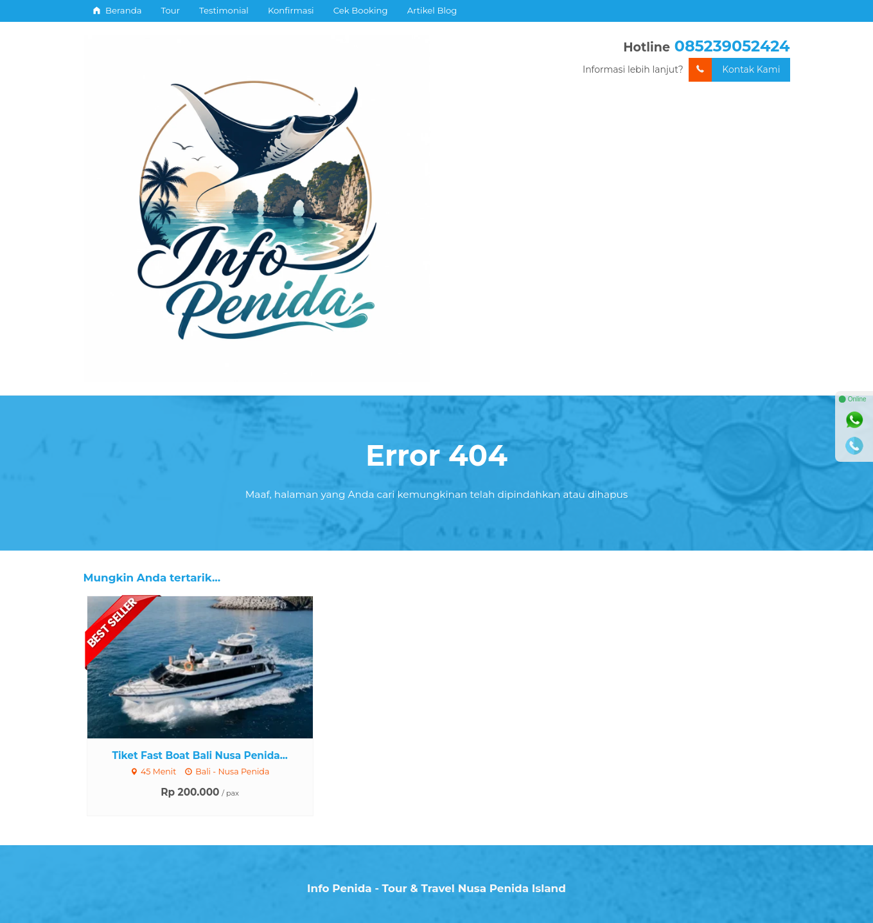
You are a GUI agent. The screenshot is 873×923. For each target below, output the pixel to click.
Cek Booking (360, 10)
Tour (171, 10)
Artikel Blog (432, 10)
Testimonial (224, 10)
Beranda (117, 10)
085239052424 (732, 46)
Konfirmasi (291, 10)
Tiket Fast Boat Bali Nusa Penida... (199, 755)
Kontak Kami (734, 70)
